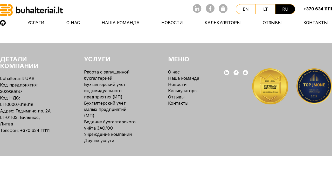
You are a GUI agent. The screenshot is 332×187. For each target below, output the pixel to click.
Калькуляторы (223, 22)
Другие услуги (99, 140)
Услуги (35, 22)
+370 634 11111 (317, 8)
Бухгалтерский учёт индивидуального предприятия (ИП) (105, 90)
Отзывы (272, 22)
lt (265, 9)
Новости (172, 22)
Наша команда (121, 22)
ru (285, 9)
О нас (73, 22)
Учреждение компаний (108, 134)
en (246, 9)
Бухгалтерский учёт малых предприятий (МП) (105, 109)
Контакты (315, 22)
